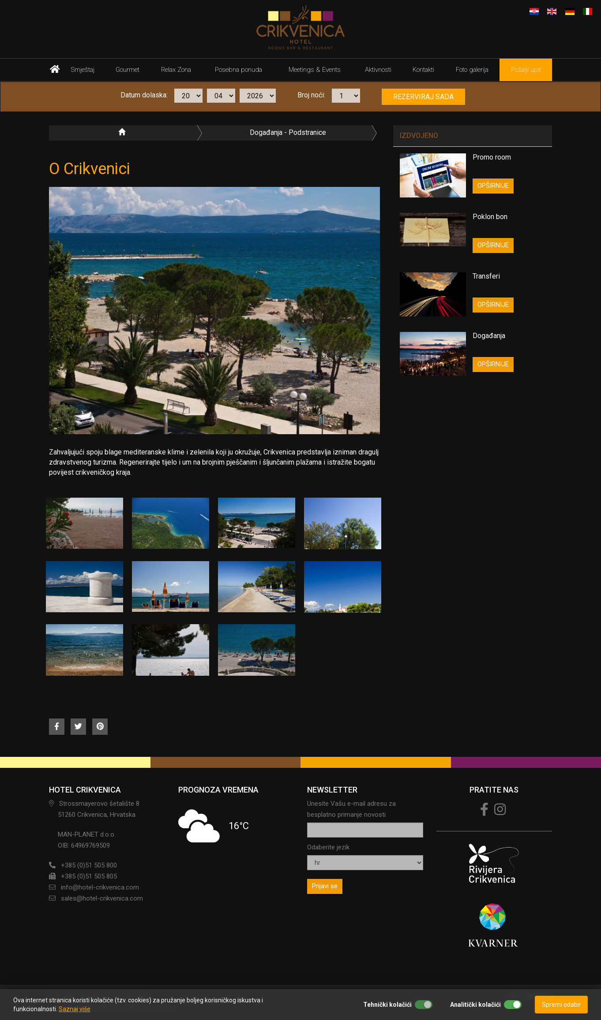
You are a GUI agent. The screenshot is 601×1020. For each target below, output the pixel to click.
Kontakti (423, 70)
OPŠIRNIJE (493, 186)
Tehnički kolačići (387, 1004)
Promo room (492, 157)
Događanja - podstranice (288, 132)
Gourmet (127, 70)
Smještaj (82, 70)
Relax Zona (176, 70)
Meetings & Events (315, 70)
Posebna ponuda (238, 70)
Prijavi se (325, 886)
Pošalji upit (526, 70)
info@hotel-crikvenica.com (100, 887)
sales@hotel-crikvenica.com (102, 898)
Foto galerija (472, 70)
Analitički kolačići (475, 1004)
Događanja (489, 335)
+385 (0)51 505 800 (89, 865)
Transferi (486, 276)
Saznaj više (74, 1009)
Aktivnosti (378, 70)
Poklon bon (490, 216)
